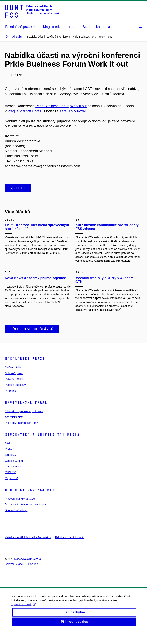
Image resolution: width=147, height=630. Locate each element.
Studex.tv (10, 454)
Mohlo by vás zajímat (30, 490)
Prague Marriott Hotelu (24, 111)
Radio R (10, 449)
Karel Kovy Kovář (72, 111)
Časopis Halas (13, 466)
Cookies (33, 563)
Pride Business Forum (52, 106)
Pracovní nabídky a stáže (20, 498)
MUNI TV (10, 472)
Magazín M (11, 478)
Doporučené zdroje (16, 510)
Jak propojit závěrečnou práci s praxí (26, 504)
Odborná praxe (14, 373)
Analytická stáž (14, 416)
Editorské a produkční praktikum (24, 411)
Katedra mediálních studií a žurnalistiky (28, 537)
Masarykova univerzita (27, 559)
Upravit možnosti (23, 608)
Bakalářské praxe (25, 358)
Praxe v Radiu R (14, 379)
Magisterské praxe (26, 402)
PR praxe (10, 390)
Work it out (78, 106)
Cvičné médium (14, 367)
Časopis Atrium (14, 460)
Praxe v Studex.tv (15, 384)
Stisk (8, 443)
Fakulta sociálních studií (69, 537)
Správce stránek (14, 563)
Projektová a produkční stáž (21, 422)
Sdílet (18, 188)
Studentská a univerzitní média (42, 434)
